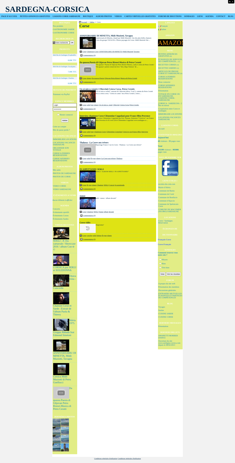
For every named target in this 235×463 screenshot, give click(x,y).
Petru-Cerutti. (134, 105)
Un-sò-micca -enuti (105, 105)
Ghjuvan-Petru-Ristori (112, 78)
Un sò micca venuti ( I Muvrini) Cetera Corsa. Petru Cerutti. (107, 89)
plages (89, 78)
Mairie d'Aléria (164, 187)
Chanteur (100, 185)
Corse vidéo (85, 222)
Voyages (161, 307)
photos (99, 236)
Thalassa (119, 158)
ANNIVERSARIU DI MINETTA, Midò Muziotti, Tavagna (64, 355)
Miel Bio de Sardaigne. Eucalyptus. (64, 66)
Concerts (56, 209)
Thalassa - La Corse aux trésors (94, 142)
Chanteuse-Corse (93, 52)
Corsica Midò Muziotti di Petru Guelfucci (62, 379)
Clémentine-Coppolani (114, 132)
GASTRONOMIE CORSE (63, 33)
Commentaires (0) (89, 55)
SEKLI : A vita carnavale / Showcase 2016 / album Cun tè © (64, 245)
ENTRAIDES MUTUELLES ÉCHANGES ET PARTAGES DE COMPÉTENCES (170, 296)
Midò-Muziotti (128, 52)
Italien (162, 29)
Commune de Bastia (166, 191)
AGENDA (209, 16)
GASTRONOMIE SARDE (64, 29)
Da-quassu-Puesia (98, 78)
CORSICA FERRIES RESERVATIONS (166, 78)
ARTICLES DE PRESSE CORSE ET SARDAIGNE (170, 72)
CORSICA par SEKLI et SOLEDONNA (64, 269)
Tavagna (137, 52)
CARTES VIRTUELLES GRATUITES (140, 16)
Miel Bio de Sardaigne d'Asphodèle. (64, 55)
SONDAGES (189, 16)
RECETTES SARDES (168, 68)
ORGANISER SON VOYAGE (61, 149)
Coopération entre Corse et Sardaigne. (169, 110)
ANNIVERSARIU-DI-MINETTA (110, 52)
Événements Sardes (61, 219)
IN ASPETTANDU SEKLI (92, 169)
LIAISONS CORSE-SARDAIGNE (66, 16)
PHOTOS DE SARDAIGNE (64, 173)
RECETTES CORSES (168, 65)
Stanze (101, 212)
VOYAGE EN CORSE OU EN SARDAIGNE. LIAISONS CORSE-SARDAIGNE (169, 97)
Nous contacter (164, 82)
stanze (82, 196)
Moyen (163, 260)
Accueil (161, 129)
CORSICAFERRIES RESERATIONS (166, 86)
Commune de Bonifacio (167, 197)
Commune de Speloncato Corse (168, 205)
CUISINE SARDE (165, 314)
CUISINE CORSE (165, 317)
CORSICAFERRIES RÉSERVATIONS (61, 160)
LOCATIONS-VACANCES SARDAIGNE (64, 144)
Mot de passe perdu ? (61, 130)
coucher (89, 236)
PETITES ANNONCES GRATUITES (35, 16)
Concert (112, 185)
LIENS (200, 16)
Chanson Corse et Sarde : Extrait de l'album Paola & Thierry (62, 310)
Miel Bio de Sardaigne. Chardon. (63, 78)
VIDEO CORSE (59, 186)
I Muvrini (116, 105)
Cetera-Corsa (124, 105)
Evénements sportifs (61, 212)
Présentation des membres (168, 287)
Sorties (161, 310)
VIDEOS (118, 16)
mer (92, 105)
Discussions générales (167, 290)
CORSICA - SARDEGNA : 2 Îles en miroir (170, 104)
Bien (162, 264)
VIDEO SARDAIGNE (62, 189)
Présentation (163, 91)
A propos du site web (166, 284)
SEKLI (106, 185)
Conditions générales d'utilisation (105, 459)
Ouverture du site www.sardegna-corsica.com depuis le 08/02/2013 (169, 343)
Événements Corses (61, 215)
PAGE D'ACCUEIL (9, 16)
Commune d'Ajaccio (166, 201)
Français (163, 26)
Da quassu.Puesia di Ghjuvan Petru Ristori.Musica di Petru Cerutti (110, 62)
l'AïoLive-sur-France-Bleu (132, 132)
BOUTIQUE (88, 16)
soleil (89, 105)
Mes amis (57, 170)
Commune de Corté (166, 194)
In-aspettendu (119, 185)
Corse (84, 52)
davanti (111, 212)
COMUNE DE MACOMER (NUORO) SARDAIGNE (169, 210)
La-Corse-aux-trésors (108, 158)
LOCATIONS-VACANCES (64, 136)
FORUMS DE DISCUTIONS (170, 16)
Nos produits (58, 26)
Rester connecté (66, 115)
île (92, 158)
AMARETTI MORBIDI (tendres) (168, 337)
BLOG (230, 16)
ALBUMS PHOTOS (104, 16)
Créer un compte (59, 127)
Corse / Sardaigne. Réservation (165, 222)
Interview (144, 132)
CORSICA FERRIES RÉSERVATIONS (61, 154)
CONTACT (220, 16)
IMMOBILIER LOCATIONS (65, 139)
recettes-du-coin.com (166, 184)
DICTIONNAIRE (170, 235)
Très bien (164, 268)
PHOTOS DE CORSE (62, 177)
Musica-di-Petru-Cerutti (128, 78)
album (106, 212)
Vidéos (91, 22)
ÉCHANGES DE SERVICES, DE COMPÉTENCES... (170, 60)
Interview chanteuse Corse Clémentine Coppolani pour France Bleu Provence (115, 116)
